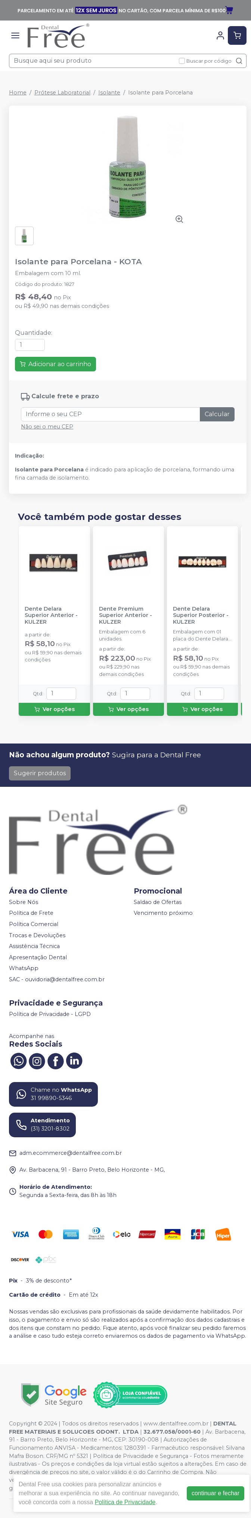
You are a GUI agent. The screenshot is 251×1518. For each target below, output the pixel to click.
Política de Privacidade (125, 1502)
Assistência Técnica (34, 946)
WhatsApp (23, 968)
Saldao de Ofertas (158, 902)
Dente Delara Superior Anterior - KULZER (51, 615)
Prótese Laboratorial (62, 92)
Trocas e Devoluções (37, 935)
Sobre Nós (23, 902)
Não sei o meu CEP (47, 426)
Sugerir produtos (40, 773)
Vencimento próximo (163, 913)
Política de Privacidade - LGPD (50, 1014)
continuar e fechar (215, 1493)
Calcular (217, 414)
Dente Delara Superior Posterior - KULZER (201, 615)
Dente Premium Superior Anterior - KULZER (125, 615)
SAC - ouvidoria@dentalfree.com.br (57, 979)
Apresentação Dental (38, 957)
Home (18, 92)
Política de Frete (31, 913)
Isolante (109, 92)
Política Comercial (33, 924)
